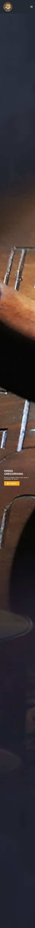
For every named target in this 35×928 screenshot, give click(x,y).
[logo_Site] (8, 1)
